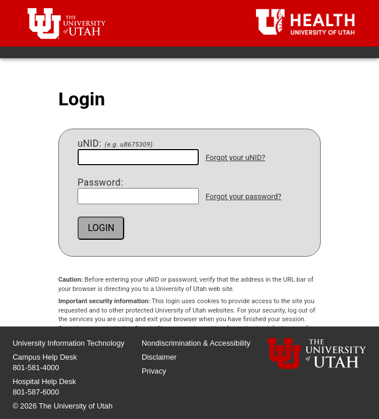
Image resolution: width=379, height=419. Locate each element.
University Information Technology (69, 343)
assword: (100, 182)
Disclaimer (159, 357)
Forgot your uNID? (235, 157)
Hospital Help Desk (44, 381)
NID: (115, 144)
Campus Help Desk (45, 357)
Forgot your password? (244, 196)
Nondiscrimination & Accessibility (196, 343)
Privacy (154, 371)
